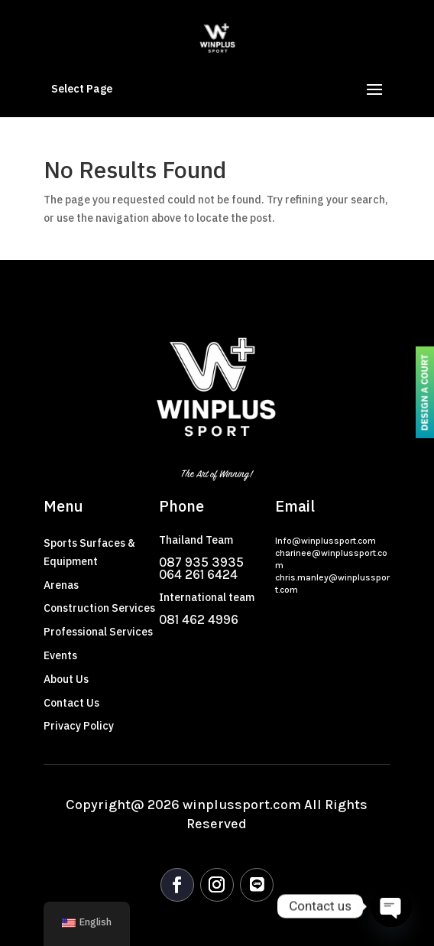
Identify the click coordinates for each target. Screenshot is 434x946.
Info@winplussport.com (325, 540)
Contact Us (71, 703)
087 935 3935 (201, 562)
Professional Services (98, 632)
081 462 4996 (198, 619)
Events (60, 656)
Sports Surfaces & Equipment (89, 553)
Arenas (61, 585)
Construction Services (99, 608)
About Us (66, 679)
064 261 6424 (198, 574)
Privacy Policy (79, 726)
